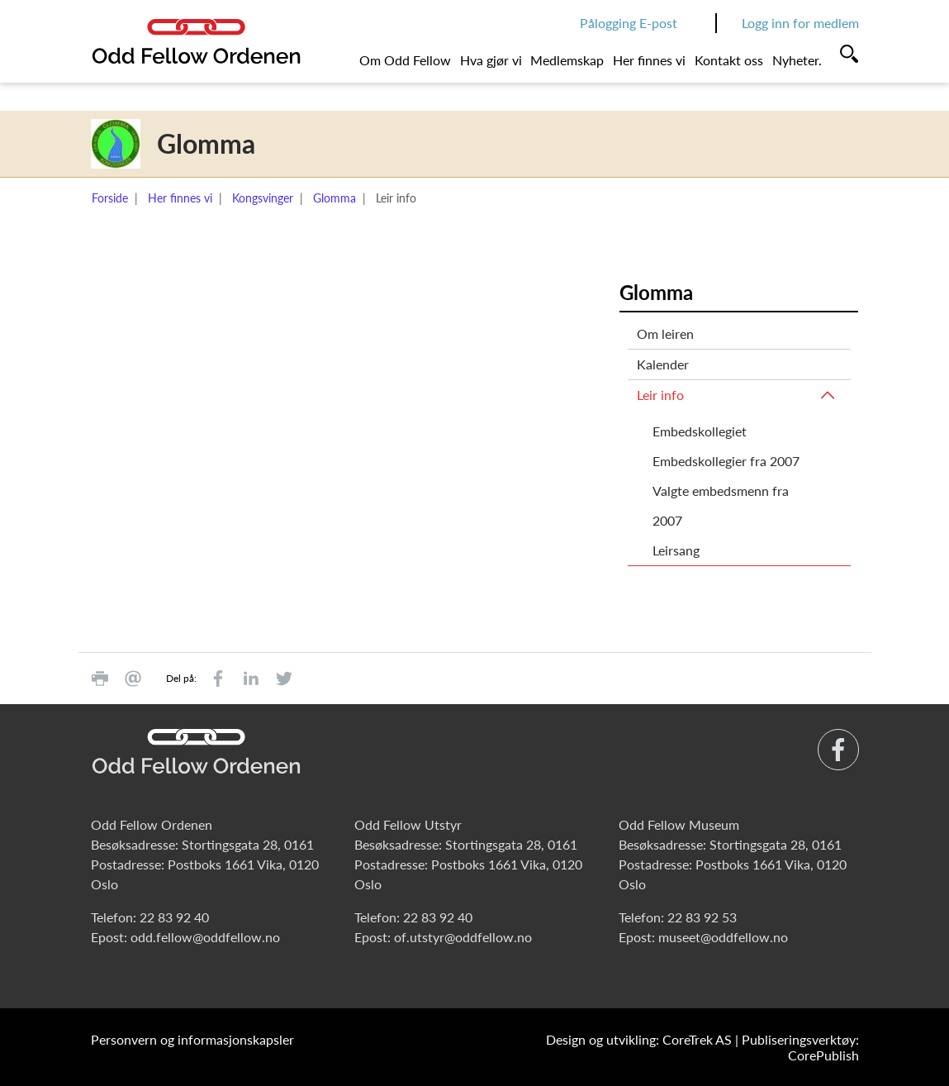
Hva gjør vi (491, 60)
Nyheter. (797, 60)
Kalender (663, 364)
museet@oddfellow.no (723, 937)
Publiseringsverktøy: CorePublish (800, 1047)
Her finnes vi (649, 60)
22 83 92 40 (174, 917)
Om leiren (665, 333)
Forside (110, 198)
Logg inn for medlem (800, 23)
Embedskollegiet (699, 431)
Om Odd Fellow (405, 60)
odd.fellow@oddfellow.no (205, 937)
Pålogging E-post (628, 23)
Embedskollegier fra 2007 (726, 461)
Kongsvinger (262, 198)
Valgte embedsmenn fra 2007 (720, 505)
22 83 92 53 (702, 917)
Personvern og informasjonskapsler (192, 1039)
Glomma (334, 198)
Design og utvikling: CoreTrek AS (639, 1039)
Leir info (660, 394)
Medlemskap (567, 60)
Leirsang (676, 550)
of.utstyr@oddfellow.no (463, 937)
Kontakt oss (729, 60)
